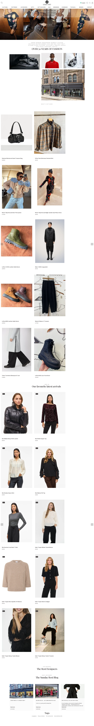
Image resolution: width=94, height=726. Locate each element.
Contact (89, 7)
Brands (81, 7)
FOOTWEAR (14, 7)
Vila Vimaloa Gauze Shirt (8, 498)
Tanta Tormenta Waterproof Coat (11, 379)
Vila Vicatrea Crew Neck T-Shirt (10, 553)
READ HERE (63, 86)
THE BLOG (73, 7)
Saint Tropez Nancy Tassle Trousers (45, 663)
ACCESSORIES (24, 7)
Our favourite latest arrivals (46, 390)
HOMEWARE (65, 7)
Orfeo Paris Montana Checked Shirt (45, 159)
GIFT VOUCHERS (42, 7)
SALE (49, 7)
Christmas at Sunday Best (17, 708)
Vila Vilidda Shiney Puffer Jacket (11, 443)
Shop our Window (41, 723)
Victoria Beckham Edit (58, 723)
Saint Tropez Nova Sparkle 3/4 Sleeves (12, 608)
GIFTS (33, 7)
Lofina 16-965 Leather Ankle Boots (11, 269)
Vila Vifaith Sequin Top (41, 443)
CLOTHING (5, 7)
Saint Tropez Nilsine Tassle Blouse (44, 553)
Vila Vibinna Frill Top (40, 498)
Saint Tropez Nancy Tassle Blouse (11, 663)
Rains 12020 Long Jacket (41, 269)
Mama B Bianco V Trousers (42, 324)
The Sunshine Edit (49, 723)
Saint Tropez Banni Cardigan (43, 608)
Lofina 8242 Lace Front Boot (43, 379)
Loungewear (34, 723)
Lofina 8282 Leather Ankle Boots (11, 324)
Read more (12, 714)
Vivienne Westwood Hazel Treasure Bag (13, 159)
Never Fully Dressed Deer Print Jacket (12, 214)
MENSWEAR (56, 7)
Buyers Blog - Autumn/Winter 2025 (46, 708)
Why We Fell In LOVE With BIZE (70, 708)
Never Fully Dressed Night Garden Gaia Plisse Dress (49, 214)
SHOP (24, 63)
